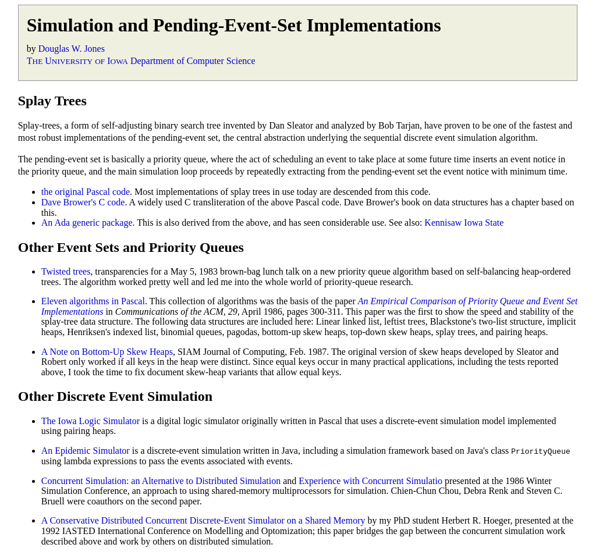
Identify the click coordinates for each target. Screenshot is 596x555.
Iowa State (483, 222)
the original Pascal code (85, 192)
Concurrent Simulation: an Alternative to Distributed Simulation (161, 480)
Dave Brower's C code (83, 202)
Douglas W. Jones (71, 49)
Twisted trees (66, 271)
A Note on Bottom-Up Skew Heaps (107, 352)
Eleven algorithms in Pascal (93, 301)
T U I (77, 61)
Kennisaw (443, 222)
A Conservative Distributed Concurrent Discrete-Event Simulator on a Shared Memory (203, 520)
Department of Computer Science (193, 61)
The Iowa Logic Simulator (90, 421)
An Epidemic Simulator (85, 451)
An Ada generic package (87, 222)
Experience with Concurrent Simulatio (370, 480)
